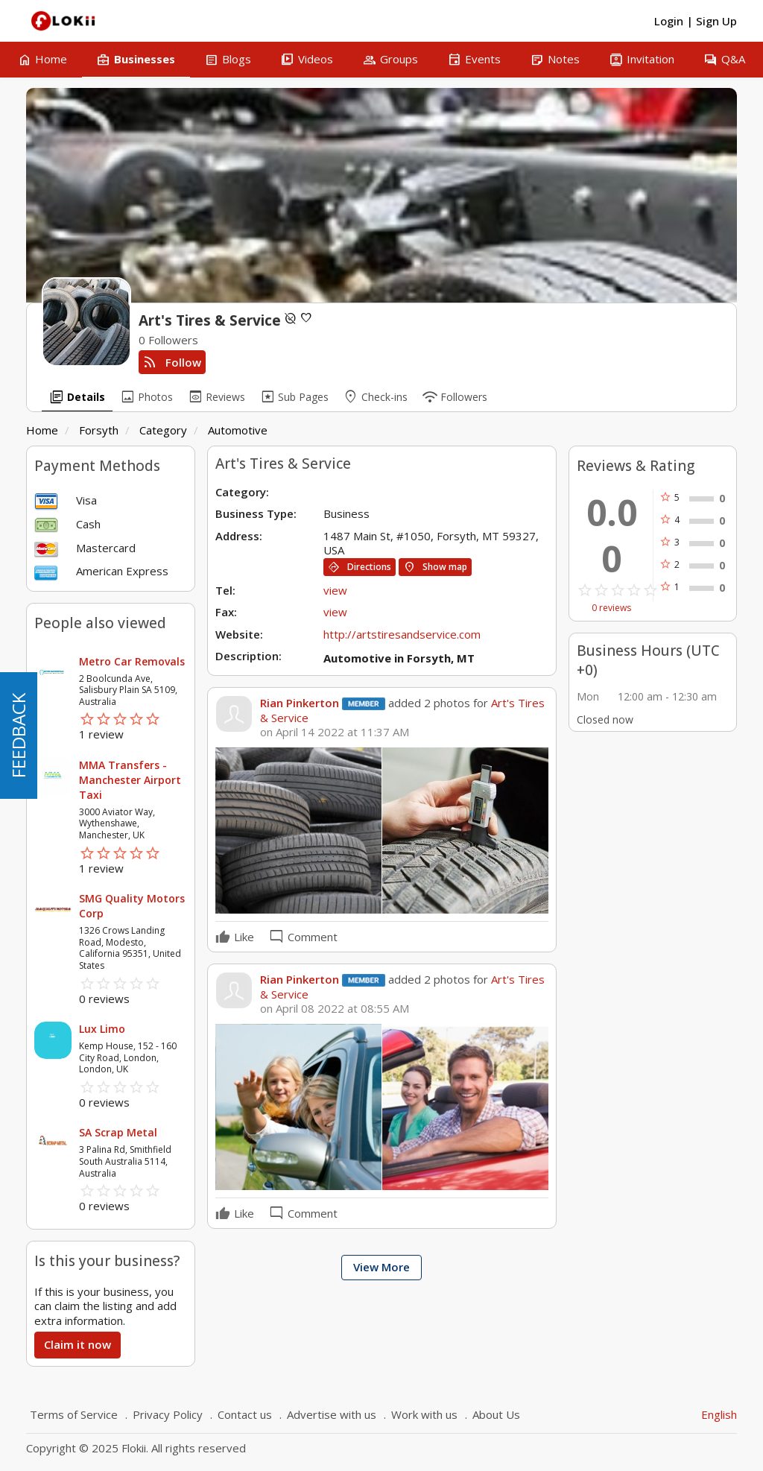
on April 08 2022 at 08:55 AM (334, 1009)
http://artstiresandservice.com (402, 634)
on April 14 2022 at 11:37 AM (334, 732)
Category (163, 430)
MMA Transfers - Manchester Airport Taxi (130, 780)
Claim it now (77, 1344)
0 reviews (611, 608)
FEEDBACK (18, 735)
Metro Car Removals (132, 661)
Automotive (237, 430)
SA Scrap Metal (118, 1132)
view (335, 590)
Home (42, 430)
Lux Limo (102, 1029)
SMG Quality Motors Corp (132, 905)
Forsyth (98, 430)
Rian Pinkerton (299, 702)
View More (381, 1266)
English (719, 1414)
